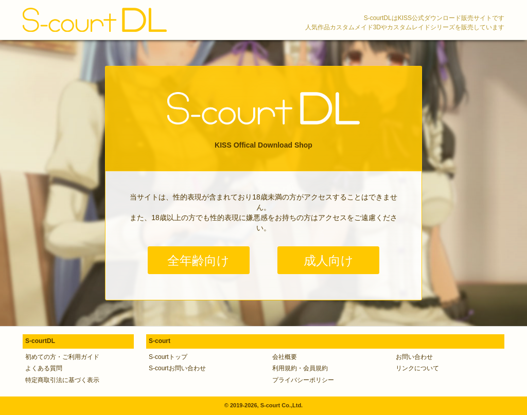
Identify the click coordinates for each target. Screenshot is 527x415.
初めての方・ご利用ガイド (62, 356)
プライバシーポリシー (303, 380)
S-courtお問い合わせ (177, 368)
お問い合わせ (414, 356)
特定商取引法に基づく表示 (62, 380)
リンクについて (417, 368)
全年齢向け (198, 260)
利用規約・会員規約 (300, 368)
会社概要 (284, 356)
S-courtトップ (168, 356)
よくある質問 (43, 368)
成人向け (329, 260)
